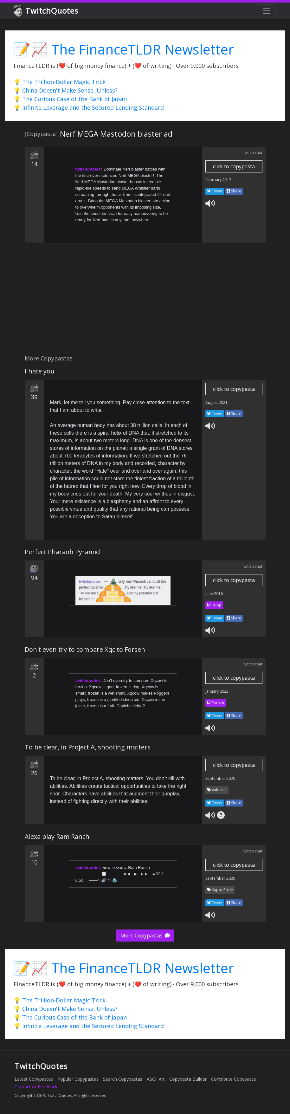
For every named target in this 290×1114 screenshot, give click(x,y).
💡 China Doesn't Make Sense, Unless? (66, 90)
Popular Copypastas (78, 1079)
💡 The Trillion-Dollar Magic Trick (60, 82)
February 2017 (218, 180)
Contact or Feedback (36, 1087)
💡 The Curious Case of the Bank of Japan (70, 99)
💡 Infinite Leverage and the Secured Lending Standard (89, 107)
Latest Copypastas (34, 1079)
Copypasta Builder (188, 1079)
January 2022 (217, 691)
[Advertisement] (129, 302)
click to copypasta (234, 166)
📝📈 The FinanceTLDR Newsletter (124, 49)
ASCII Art (156, 1079)
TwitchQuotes (46, 11)
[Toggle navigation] (266, 10)
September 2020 (220, 778)
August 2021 (216, 402)
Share (234, 191)
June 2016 (214, 593)
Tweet (214, 191)
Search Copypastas (122, 1079)
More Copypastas (145, 935)
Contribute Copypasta (233, 1079)
